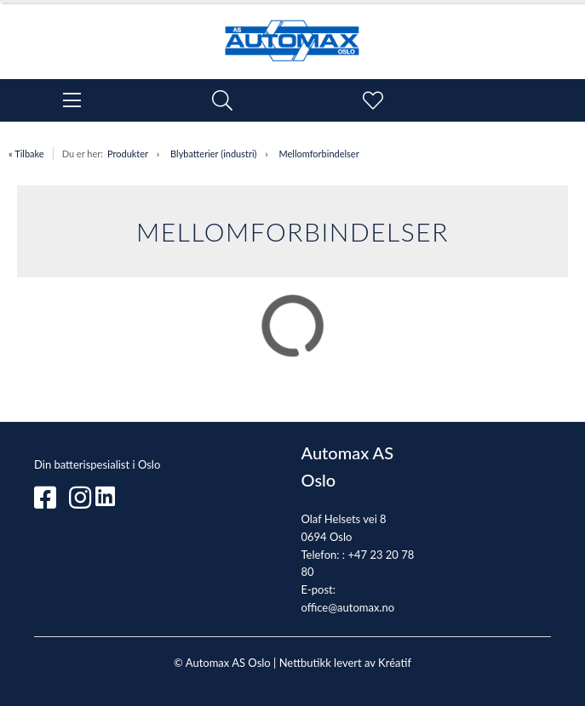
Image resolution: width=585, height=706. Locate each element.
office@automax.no (348, 607)
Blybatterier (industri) (213, 153)
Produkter (127, 153)
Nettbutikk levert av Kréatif (345, 662)
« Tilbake (26, 153)
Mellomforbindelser (318, 153)
